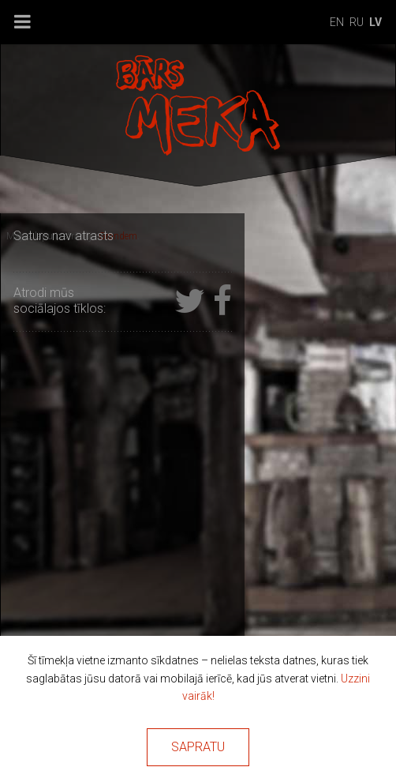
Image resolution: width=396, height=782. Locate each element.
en (337, 22)
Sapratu (198, 746)
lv (375, 22)
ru (356, 22)
